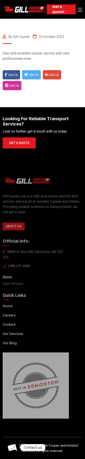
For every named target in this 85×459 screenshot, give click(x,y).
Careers (9, 316)
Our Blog (10, 344)
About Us (13, 227)
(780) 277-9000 (19, 266)
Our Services (13, 334)
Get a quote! (58, 9)
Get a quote (19, 143)
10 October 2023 (48, 37)
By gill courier (16, 37)
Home (7, 307)
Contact (9, 325)
